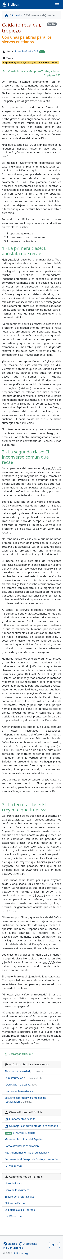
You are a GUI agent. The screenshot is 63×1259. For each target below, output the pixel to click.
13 (58, 468)
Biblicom (11, 4)
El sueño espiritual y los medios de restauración (25, 1099)
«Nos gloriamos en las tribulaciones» (27, 1152)
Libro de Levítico (14, 1183)
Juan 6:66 (48, 962)
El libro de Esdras (15, 1203)
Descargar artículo (17, 1054)
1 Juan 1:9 (39, 895)
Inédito (51, 24)
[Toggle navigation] (56, 5)
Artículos (17, 15)
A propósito (28, 1243)
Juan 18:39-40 (26, 674)
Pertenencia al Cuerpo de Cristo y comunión (31, 1159)
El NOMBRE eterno (20, 1133)
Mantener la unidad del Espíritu (24, 1139)
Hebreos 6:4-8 (10, 259)
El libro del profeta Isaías (19, 1196)
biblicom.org (15, 1253)
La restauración (23, 1078)
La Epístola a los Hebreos (20, 1210)
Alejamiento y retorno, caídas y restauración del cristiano (30, 62)
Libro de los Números (18, 1190)
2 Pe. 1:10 (8, 911)
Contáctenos (13, 1248)
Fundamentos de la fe (20, 1119)
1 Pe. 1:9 (19, 873)
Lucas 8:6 (49, 468)
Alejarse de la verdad (24, 1071)
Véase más (13, 1166)
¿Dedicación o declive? (21, 1084)
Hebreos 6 (48, 441)
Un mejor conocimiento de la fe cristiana (31, 1126)
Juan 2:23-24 (43, 954)
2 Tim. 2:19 (33, 193)
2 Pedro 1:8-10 (12, 819)
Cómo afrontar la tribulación (22, 1146)
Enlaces (10, 1243)
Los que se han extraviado (20, 1091)
